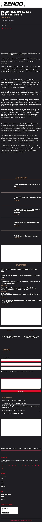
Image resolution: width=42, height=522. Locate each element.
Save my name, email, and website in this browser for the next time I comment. (18, 371)
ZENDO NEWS (11, 20)
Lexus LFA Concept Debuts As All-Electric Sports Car (27, 185)
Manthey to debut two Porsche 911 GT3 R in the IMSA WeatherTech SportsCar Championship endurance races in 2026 (19, 289)
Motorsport (4, 285)
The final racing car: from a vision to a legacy (26, 236)
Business (16, 214)
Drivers (3, 279)
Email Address (5, 508)
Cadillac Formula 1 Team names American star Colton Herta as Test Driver (19, 270)
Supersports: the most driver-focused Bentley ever (26, 223)
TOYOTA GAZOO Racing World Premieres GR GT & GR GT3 (27, 198)
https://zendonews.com (6, 351)
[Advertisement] (21, 253)
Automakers (16, 188)
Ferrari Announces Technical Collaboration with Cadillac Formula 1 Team (31, 337)
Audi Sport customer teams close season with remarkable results (11, 337)
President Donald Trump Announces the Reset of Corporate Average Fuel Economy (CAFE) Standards (27, 210)
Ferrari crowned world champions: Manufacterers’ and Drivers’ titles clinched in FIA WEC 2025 (21, 301)
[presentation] (9, 376)
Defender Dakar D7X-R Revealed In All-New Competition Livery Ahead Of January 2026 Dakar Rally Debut (20, 282)
